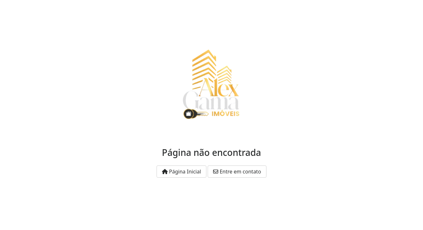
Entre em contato (237, 171)
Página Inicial (181, 171)
